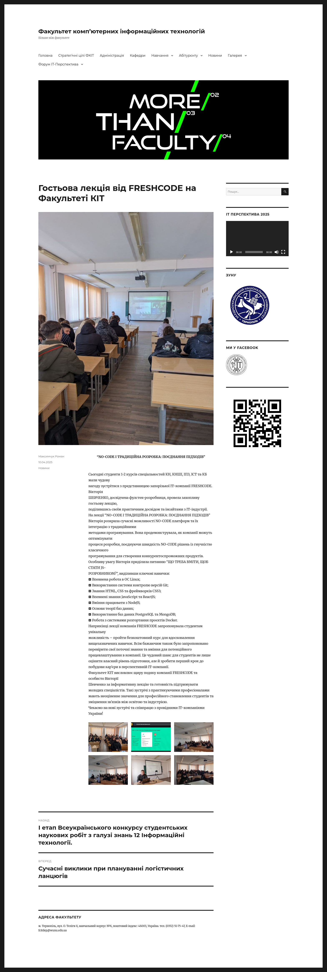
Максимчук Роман (51, 456)
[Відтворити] (231, 252)
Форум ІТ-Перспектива (58, 64)
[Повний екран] (283, 252)
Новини (215, 56)
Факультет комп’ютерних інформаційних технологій (121, 31)
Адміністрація (112, 56)
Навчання (160, 56)
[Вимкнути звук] (276, 252)
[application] (257, 238)
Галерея (235, 56)
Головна (45, 56)
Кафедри (138, 56)
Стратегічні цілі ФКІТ (76, 56)
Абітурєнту (188, 56)
